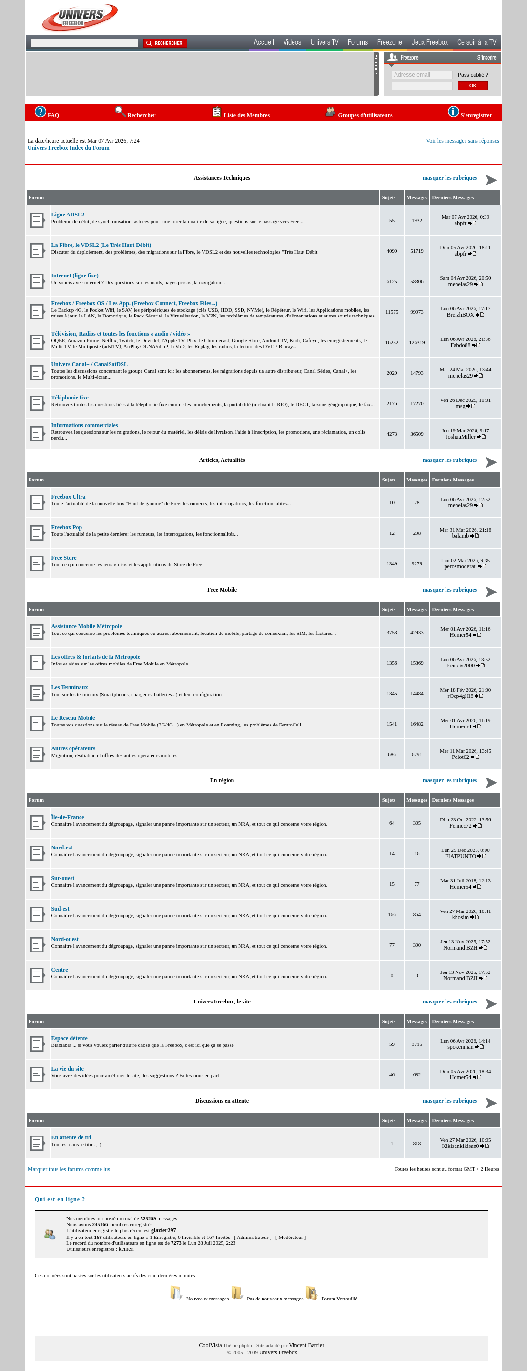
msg (461, 406)
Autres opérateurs (73, 748)
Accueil (264, 43)
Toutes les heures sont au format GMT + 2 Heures (447, 1169)
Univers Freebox (278, 1352)
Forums (358, 43)
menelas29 (460, 284)
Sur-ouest (62, 878)
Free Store (63, 557)
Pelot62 (460, 757)
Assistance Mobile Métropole (86, 626)
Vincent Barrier (306, 1345)
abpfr (460, 223)
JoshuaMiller (461, 436)
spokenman (460, 1047)
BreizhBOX (460, 314)
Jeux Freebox (430, 43)
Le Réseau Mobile (73, 718)
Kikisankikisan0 (460, 1146)
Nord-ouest (64, 939)
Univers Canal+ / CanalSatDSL (89, 364)
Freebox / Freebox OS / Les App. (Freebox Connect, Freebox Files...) (134, 303)
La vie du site (67, 1068)
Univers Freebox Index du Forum (69, 147)
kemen (126, 1249)
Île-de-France (67, 817)
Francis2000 (460, 665)
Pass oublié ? (473, 75)
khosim (460, 917)
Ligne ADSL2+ (69, 214)
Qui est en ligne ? (60, 1199)
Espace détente (69, 1038)
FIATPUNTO (460, 856)
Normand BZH (460, 947)
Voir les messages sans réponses (462, 140)
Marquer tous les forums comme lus (69, 1169)
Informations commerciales (84, 425)
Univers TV (324, 43)
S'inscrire (486, 58)
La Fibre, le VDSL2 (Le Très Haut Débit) (101, 245)
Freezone (389, 43)
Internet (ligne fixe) (74, 275)
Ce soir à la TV (476, 43)
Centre (59, 969)
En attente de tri (71, 1137)
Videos (292, 43)
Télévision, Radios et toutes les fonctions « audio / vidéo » (120, 333)
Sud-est (60, 908)
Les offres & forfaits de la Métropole (95, 657)
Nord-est (61, 847)
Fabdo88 (461, 345)
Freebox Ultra (68, 496)
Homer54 (460, 635)
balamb (460, 535)
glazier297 (163, 1230)
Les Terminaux (69, 687)
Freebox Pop (66, 527)
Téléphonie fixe (69, 397)
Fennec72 (460, 825)
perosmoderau (461, 566)
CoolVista (210, 1345)
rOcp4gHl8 (461, 696)
